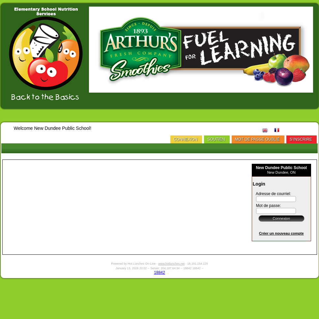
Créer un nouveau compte (281, 233)
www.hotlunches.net (171, 263)
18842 (159, 272)
